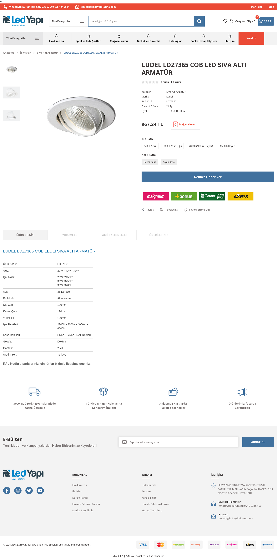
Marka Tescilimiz (82, 510)
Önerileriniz (158, 235)
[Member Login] (231, 21)
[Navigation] (23, 38)
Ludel (169, 96)
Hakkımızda (79, 485)
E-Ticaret (130, 556)
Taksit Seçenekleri (114, 235)
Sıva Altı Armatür (175, 91)
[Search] (146, 21)
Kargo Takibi (80, 497)
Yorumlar (69, 235)
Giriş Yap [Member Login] (240, 21)
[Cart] (266, 21)
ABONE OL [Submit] (258, 442)
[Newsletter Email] (178, 442)
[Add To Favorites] (197, 210)
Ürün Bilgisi (25, 235)
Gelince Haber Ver (208, 177)
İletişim (76, 491)
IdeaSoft (118, 556)
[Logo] (23, 21)
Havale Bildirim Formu (86, 504)
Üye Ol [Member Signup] (252, 21)
